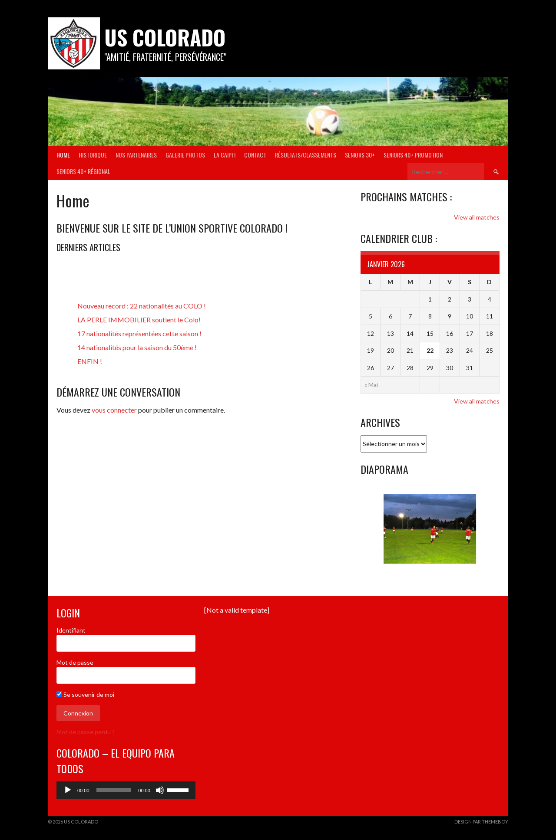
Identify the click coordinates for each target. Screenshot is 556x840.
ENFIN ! (89, 361)
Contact (255, 154)
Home (63, 154)
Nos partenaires (136, 154)
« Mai (371, 384)
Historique (93, 154)
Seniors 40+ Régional (83, 171)
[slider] (114, 790)
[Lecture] (67, 790)
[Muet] (160, 790)
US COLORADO (164, 37)
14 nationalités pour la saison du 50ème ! (137, 347)
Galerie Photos (185, 154)
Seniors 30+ (360, 154)
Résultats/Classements (305, 154)
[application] (125, 790)
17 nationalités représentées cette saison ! (139, 333)
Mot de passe (74, 662)
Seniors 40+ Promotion (413, 154)
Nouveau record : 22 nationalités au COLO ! (141, 306)
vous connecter (114, 410)
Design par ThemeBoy (481, 821)
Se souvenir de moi (85, 694)
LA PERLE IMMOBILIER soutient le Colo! (139, 319)
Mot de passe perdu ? (85, 731)
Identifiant (71, 630)
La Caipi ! (224, 154)
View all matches (477, 217)
